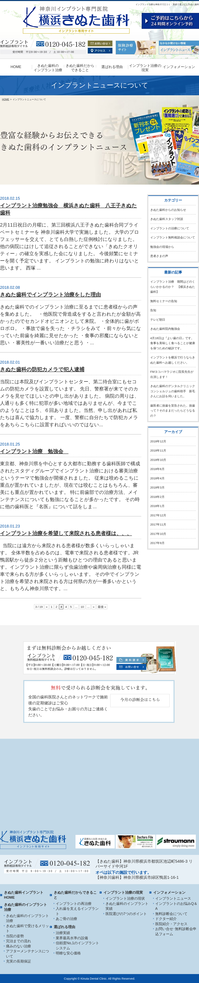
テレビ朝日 (157, 319)
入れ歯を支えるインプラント (77, 911)
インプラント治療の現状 (125, 898)
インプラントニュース (173, 898)
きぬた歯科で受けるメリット (27, 928)
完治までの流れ (18, 941)
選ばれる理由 (112, 67)
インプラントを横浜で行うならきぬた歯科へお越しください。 (172, 360)
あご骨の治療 (66, 919)
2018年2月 (157, 496)
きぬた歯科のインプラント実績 (126, 906)
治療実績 (63, 933)
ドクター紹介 (166, 919)
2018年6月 (157, 469)
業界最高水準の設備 (72, 938)
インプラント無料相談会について (172, 237)
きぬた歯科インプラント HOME (23, 895)
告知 (153, 310)
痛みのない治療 (18, 946)
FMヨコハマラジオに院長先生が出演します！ (171, 374)
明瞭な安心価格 (68, 953)
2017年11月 (158, 524)
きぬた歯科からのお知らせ (168, 209)
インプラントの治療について (169, 228)
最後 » (102, 606)
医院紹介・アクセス (171, 924)
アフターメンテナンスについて (27, 953)
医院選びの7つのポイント (126, 914)
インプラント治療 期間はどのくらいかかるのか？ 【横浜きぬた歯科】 (172, 286)
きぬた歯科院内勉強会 (165, 328)
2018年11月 (158, 450)
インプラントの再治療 (74, 904)
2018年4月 (157, 478)
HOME (16, 67)
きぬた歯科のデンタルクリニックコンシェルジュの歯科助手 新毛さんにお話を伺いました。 (172, 391)
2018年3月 (157, 487)
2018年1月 (157, 506)
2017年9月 (157, 543)
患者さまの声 (159, 256)
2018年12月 (158, 441)
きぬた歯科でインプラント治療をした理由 (50, 295)
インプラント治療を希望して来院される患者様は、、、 (66, 533)
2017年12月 (158, 515)
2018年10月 (158, 459)
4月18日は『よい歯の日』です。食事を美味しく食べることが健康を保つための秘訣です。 (172, 343)
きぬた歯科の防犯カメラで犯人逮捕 (42, 369)
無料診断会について (171, 914)
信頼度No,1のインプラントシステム (77, 945)
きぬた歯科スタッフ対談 (166, 219)
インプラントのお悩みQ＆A (176, 906)
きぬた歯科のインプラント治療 (27, 918)
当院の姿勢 (15, 936)
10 (82, 606)
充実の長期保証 (18, 961)
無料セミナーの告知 (163, 301)
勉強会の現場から (162, 246)
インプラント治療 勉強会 (34, 451)
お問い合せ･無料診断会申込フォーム (175, 931)
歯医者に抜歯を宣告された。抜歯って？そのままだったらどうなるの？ (172, 410)
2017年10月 (158, 533)
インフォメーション (179, 67)
